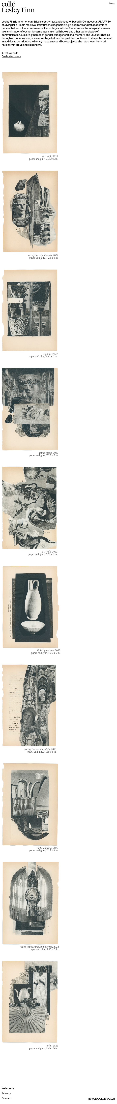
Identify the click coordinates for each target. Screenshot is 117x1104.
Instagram (8, 1088)
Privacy (6, 1093)
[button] (112, 4)
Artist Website (10, 53)
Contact (6, 1098)
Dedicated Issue (11, 56)
